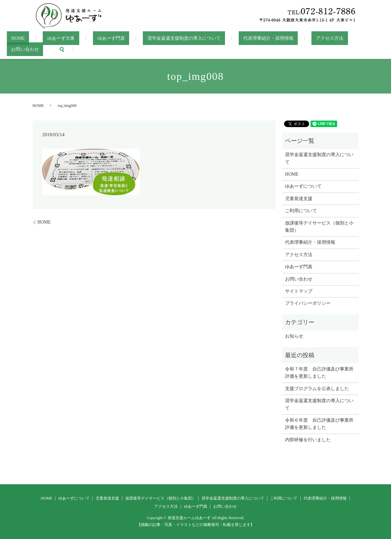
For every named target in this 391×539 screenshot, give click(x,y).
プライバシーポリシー (308, 302)
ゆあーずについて (303, 185)
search (12, 49)
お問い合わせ (347, 38)
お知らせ (294, 335)
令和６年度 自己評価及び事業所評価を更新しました (319, 423)
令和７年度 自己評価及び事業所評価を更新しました (319, 372)
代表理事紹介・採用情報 (248, 38)
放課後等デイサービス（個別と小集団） (319, 226)
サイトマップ (298, 290)
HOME (14, 38)
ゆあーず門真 (100, 38)
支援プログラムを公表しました (317, 388)
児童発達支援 (298, 198)
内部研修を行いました (308, 439)
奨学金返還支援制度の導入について (168, 38)
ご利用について (301, 210)
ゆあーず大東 (50, 38)
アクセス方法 (304, 38)
